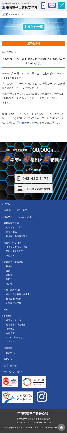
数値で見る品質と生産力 (18, 294)
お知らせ (8, 359)
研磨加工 (10, 255)
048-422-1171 (43, 5)
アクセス (10, 342)
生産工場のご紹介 (12, 290)
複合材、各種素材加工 (17, 236)
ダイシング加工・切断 (17, 247)
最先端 (9, 266)
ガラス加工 (11, 232)
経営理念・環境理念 (15, 324)
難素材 (9, 270)
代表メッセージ (13, 320)
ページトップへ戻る (61, 427)
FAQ (6, 309)
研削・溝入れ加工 (14, 251)
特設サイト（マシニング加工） (19, 217)
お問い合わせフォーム (26, 122)
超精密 (9, 275)
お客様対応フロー (14, 303)
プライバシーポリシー (14, 372)
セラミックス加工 (14, 227)
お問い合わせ (10, 365)
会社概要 (10, 329)
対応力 (9, 279)
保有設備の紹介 (13, 298)
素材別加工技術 (11, 223)
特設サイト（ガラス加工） (16, 210)
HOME (5, 14)
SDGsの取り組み (14, 337)
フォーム (52, 5)
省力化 (9, 283)
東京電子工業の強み (13, 262)
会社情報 (8, 316)
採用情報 (8, 348)
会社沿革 (10, 333)
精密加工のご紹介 (12, 242)
